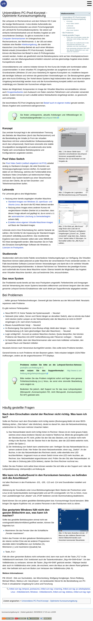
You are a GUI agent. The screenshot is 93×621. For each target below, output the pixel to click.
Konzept (69, 21)
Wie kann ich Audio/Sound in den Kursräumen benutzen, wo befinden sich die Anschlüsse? (78, 44)
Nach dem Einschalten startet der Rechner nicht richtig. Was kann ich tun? (78, 39)
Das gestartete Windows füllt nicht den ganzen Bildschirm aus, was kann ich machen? (78, 50)
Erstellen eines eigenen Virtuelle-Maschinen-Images (30, 222)
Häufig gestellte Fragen (71, 35)
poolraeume (35, 589)
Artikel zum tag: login (82, 592)
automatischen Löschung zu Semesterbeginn (31, 216)
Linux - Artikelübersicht (20, 592)
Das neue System (73, 30)
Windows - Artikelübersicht (41, 592)
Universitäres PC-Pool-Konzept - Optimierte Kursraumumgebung (74, 18)
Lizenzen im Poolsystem (12, 247)
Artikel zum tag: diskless (63, 592)
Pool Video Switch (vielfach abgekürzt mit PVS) (26, 163)
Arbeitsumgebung (29, 44)
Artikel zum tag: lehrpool (19, 589)
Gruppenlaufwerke (15, 92)
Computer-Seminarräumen (13, 38)
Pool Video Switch (73, 23)
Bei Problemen (68, 33)
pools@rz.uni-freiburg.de (30, 368)
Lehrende (70, 26)
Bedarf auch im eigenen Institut (57, 103)
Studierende (71, 28)
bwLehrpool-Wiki (50, 118)
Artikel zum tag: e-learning (51, 589)
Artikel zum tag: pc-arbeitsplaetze (76, 589)
